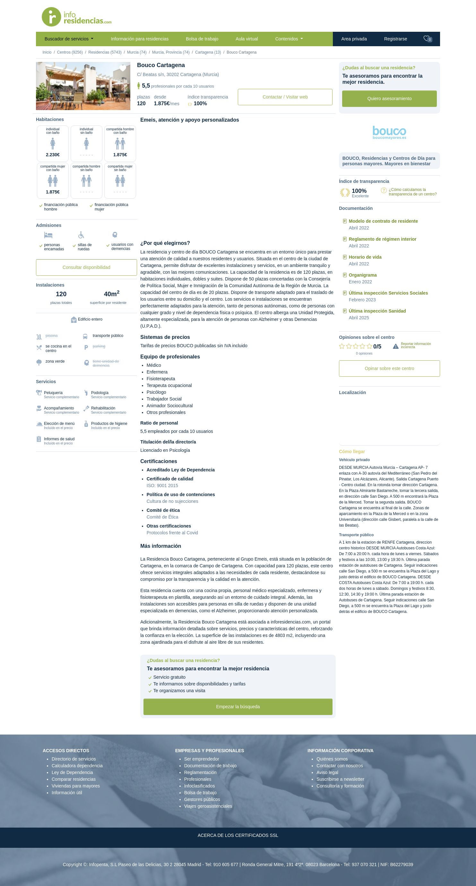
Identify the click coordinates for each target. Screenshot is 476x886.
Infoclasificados (199, 785)
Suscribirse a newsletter (340, 779)
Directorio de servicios (74, 758)
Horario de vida (365, 257)
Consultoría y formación (340, 785)
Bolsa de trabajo (202, 38)
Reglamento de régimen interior (383, 239)
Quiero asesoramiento (390, 98)
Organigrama (363, 275)
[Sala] (88, 102)
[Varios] (99, 102)
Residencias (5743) (104, 52)
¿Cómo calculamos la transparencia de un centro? (413, 191)
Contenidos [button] (287, 38)
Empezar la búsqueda (238, 706)
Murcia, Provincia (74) (171, 52)
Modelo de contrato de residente (383, 221)
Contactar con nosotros (339, 765)
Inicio (47, 52)
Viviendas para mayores (76, 785)
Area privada (354, 38)
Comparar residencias (74, 779)
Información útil (67, 792)
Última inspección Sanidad (377, 311)
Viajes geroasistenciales (208, 806)
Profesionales (198, 779)
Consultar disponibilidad (86, 267)
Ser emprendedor (201, 758)
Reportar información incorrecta (416, 345)
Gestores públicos (202, 799)
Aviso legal (327, 772)
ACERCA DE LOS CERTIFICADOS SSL (238, 835)
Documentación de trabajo (210, 765)
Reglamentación (200, 772)
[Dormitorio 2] (77, 102)
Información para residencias (140, 38)
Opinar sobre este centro (389, 368)
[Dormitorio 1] (66, 102)
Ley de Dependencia (72, 772)
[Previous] (43, 86)
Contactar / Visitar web (285, 96)
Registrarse (395, 38)
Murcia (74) (137, 52)
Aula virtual (247, 38)
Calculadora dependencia (77, 765)
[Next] (123, 86)
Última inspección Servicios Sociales (388, 293)
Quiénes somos (332, 758)
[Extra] (110, 102)
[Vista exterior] (55, 102)
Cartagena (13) (208, 52)
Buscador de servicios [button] (67, 38)
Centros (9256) (70, 52)
